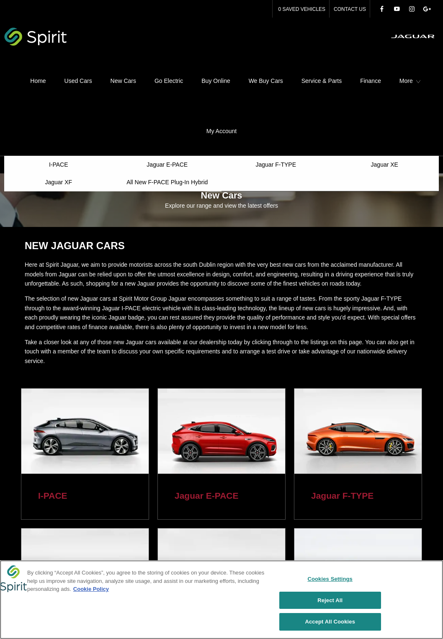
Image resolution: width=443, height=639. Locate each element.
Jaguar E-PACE (207, 433)
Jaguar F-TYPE (342, 433)
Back (22, 103)
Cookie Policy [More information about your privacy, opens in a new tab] (91, 589)
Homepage (86, 103)
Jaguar (115, 103)
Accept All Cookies (330, 622)
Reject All (330, 601)
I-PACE (52, 433)
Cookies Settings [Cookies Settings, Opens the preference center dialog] (330, 579)
